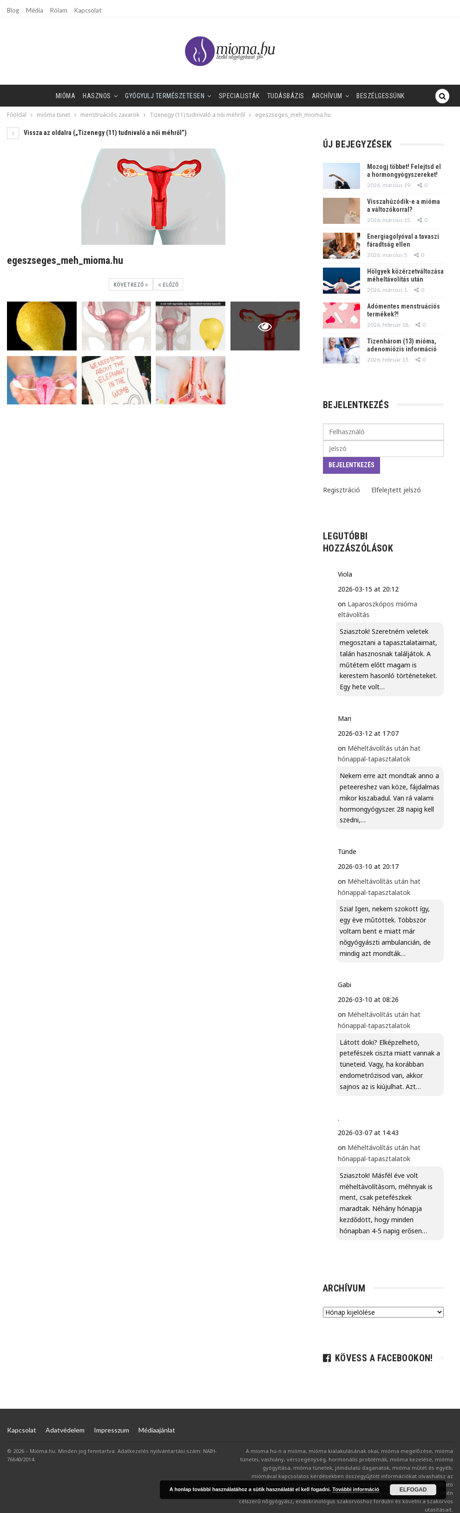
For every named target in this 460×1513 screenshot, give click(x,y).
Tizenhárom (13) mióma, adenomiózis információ (402, 345)
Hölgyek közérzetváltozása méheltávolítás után (405, 275)
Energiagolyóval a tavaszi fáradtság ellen (403, 240)
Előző (168, 285)
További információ (355, 1489)
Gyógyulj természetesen (144, 96)
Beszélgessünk (367, 96)
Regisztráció (341, 489)
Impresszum (111, 1430)
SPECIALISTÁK (219, 96)
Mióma (41, 96)
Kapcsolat (87, 10)
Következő (130, 285)
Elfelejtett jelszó (396, 489)
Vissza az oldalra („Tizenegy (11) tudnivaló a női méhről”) (97, 132)
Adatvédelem (65, 1430)
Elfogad (413, 1489)
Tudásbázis (268, 96)
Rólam (58, 10)
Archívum (311, 96)
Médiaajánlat (156, 1430)
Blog (13, 10)
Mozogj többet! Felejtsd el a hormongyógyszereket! (404, 170)
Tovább (411, 96)
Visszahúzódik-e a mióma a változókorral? (403, 205)
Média (34, 10)
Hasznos (74, 96)
